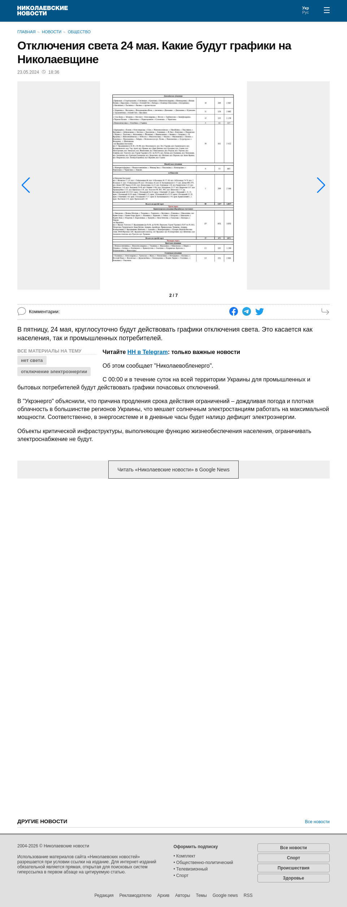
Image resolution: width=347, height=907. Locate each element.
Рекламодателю (135, 895)
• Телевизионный (191, 869)
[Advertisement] (173, 540)
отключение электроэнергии (54, 371)
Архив (163, 895)
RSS (248, 895)
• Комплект (185, 856)
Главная (26, 32)
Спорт (293, 857)
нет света (32, 360)
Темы (201, 895)
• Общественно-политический (203, 862)
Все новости (317, 821)
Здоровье (293, 878)
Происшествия (293, 868)
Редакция (104, 895)
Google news (225, 895)
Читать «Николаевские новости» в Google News (173, 469)
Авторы (182, 895)
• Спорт (181, 875)
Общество (79, 32)
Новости (51, 32)
